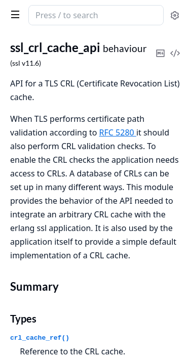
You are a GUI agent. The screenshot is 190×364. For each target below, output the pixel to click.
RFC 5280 (117, 132)
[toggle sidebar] (13, 14)
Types (23, 318)
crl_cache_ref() (39, 338)
